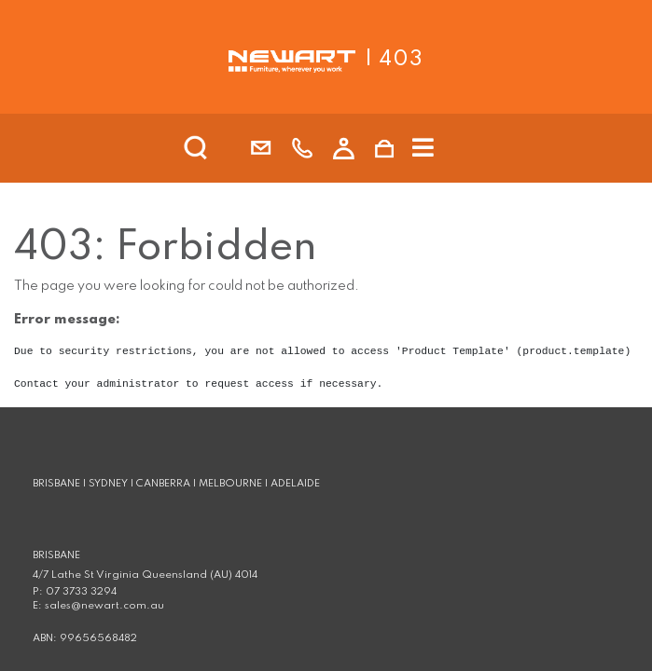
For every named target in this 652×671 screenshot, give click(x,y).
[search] (220, 148)
